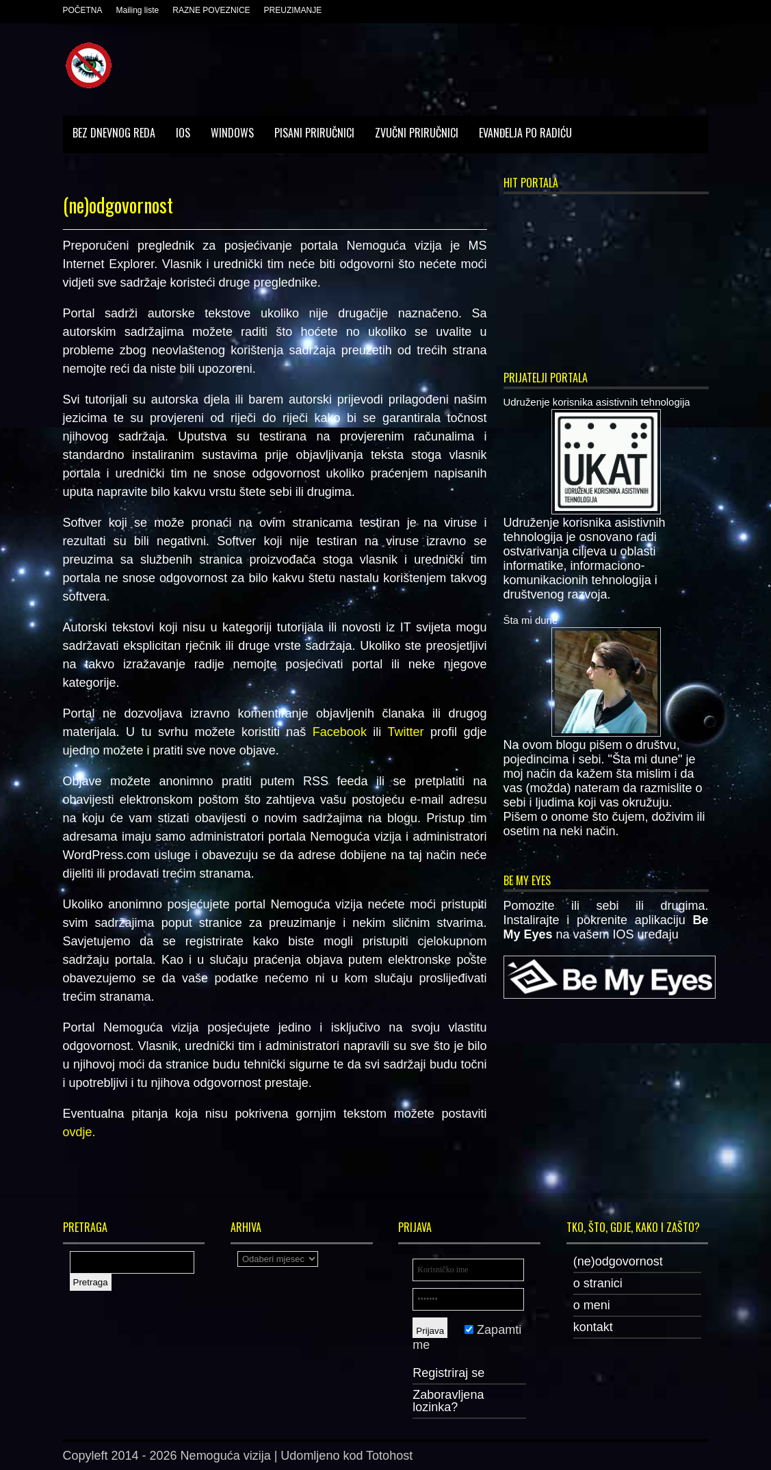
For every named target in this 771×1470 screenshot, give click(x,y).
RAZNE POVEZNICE (211, 10)
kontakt (593, 1327)
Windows (232, 132)
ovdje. (79, 1132)
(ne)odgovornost (618, 1261)
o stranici (598, 1283)
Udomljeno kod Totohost (346, 1455)
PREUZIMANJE (293, 10)
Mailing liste (137, 10)
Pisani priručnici (314, 132)
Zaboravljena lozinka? (448, 1401)
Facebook (340, 732)
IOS (183, 132)
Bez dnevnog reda (114, 132)
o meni (591, 1305)
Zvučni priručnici (416, 132)
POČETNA (83, 10)
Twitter (405, 732)
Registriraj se (448, 1373)
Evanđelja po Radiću (525, 132)
